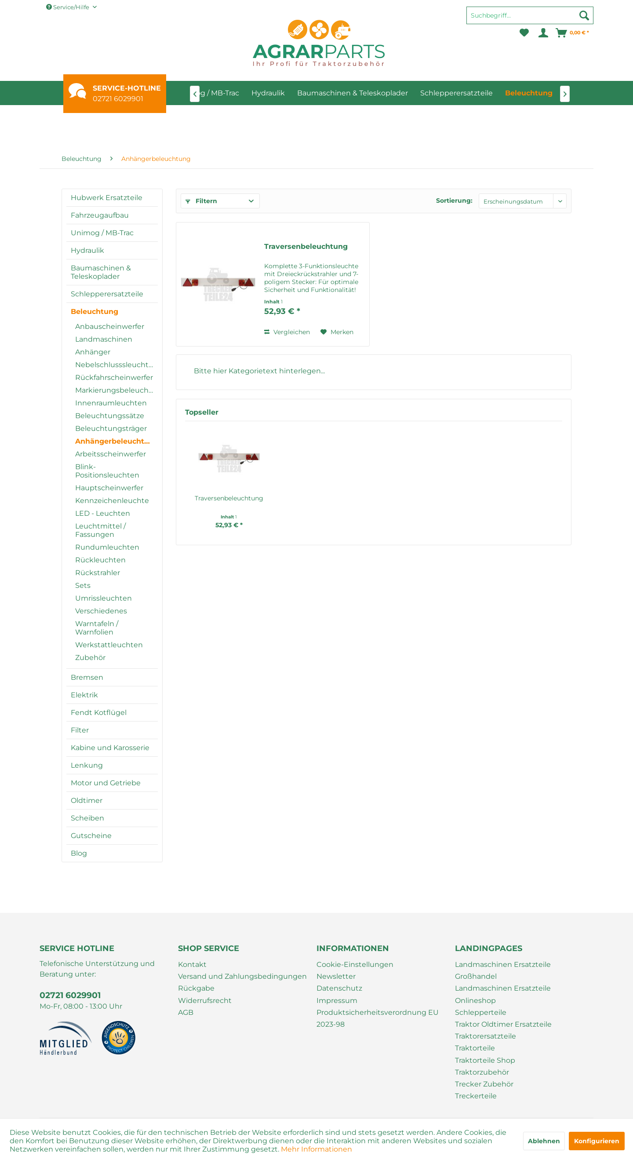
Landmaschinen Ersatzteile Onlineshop (503, 994)
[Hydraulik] (268, 93)
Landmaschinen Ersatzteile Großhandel (503, 970)
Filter (80, 730)
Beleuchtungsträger (111, 428)
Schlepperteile (480, 1012)
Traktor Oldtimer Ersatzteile (503, 1024)
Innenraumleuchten (111, 403)
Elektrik (84, 695)
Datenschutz (339, 988)
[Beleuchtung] (529, 93)
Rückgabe (196, 988)
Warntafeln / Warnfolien (96, 628)
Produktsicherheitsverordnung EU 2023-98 (377, 1018)
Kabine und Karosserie (110, 748)
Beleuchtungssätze (109, 416)
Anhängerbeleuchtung (116, 441)
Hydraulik (87, 250)
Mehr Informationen (316, 1149)
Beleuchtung (94, 311)
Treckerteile (476, 1096)
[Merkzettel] (524, 33)
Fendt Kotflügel (99, 712)
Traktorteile (475, 1048)
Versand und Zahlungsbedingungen (242, 976)
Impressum (336, 1000)
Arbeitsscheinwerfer (110, 454)
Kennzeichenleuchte (112, 500)
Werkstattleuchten (109, 645)
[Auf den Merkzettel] (336, 332)
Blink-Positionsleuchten (107, 471)
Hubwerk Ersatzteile (106, 197)
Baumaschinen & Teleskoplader (101, 272)
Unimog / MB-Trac (102, 233)
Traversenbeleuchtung (306, 246)
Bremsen (87, 677)
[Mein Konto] (542, 33)
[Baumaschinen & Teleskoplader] (352, 93)
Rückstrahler (97, 573)
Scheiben (87, 818)
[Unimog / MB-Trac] (207, 93)
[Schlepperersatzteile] (456, 93)
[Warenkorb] (572, 33)
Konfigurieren (596, 1141)
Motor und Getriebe (106, 783)
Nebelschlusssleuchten (116, 365)
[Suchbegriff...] (529, 15)
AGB (185, 1012)
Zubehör (90, 657)
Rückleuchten (100, 560)
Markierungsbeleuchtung (116, 390)
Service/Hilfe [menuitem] (68, 7)
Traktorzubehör (482, 1072)
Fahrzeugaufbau (100, 215)
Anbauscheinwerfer (109, 326)
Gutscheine (91, 835)
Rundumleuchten (107, 547)
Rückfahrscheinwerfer (114, 377)
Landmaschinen (103, 339)
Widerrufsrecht (205, 1000)
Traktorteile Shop (485, 1060)
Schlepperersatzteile (107, 294)
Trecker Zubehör (484, 1084)
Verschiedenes (101, 611)
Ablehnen (544, 1141)
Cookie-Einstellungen (354, 964)
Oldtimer (86, 800)
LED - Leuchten (102, 513)
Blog (79, 853)
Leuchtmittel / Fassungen (100, 530)
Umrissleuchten (103, 598)
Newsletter (336, 976)
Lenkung (87, 765)
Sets (83, 585)
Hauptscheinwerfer (109, 488)
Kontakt (192, 964)
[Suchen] (584, 15)
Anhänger (92, 352)
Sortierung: (454, 200)
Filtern (201, 201)
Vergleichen (287, 332)
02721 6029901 (118, 99)
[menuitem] (529, 19)
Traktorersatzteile (485, 1036)
